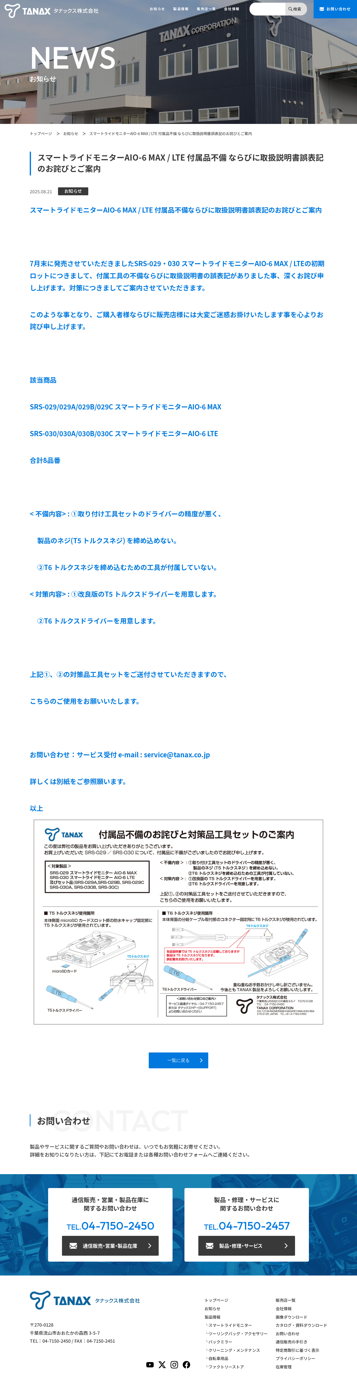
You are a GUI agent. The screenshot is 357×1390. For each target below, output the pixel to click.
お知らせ (157, 9)
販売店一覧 (206, 9)
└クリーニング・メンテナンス (232, 1350)
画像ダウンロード (291, 1317)
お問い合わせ (287, 1333)
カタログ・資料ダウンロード (301, 1325)
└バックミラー (218, 1342)
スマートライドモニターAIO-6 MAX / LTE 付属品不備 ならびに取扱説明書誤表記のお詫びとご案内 (170, 133)
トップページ (41, 133)
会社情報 (231, 9)
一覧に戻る (178, 1060)
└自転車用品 (216, 1358)
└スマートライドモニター (228, 1325)
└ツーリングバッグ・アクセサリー (236, 1333)
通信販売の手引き (291, 1342)
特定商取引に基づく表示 (297, 1350)
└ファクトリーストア (224, 1367)
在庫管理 (284, 1367)
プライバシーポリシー (295, 1358)
